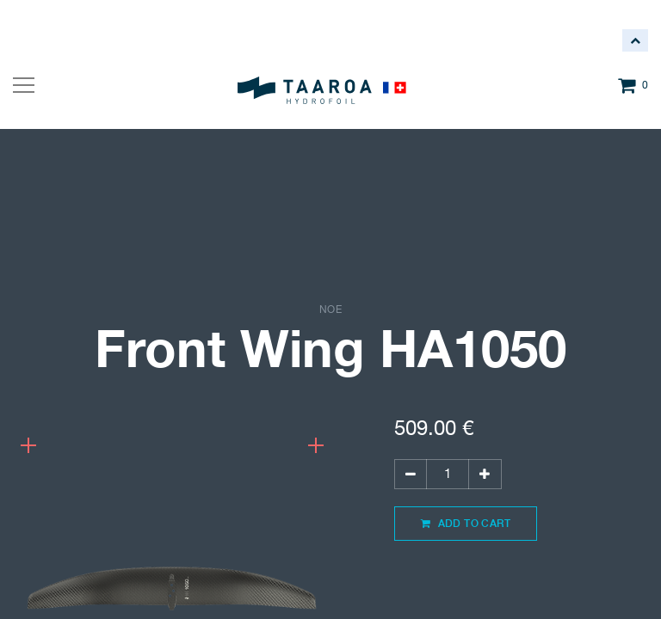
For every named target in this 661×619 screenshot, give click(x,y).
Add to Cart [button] (465, 523)
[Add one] (484, 474)
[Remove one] (410, 474)
